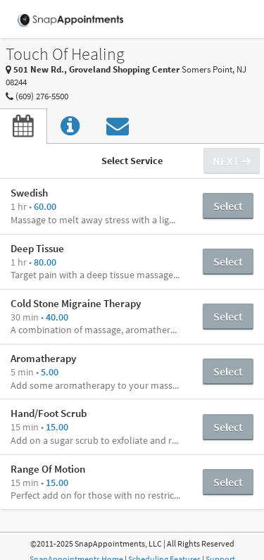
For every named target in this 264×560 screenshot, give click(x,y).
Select (228, 206)
